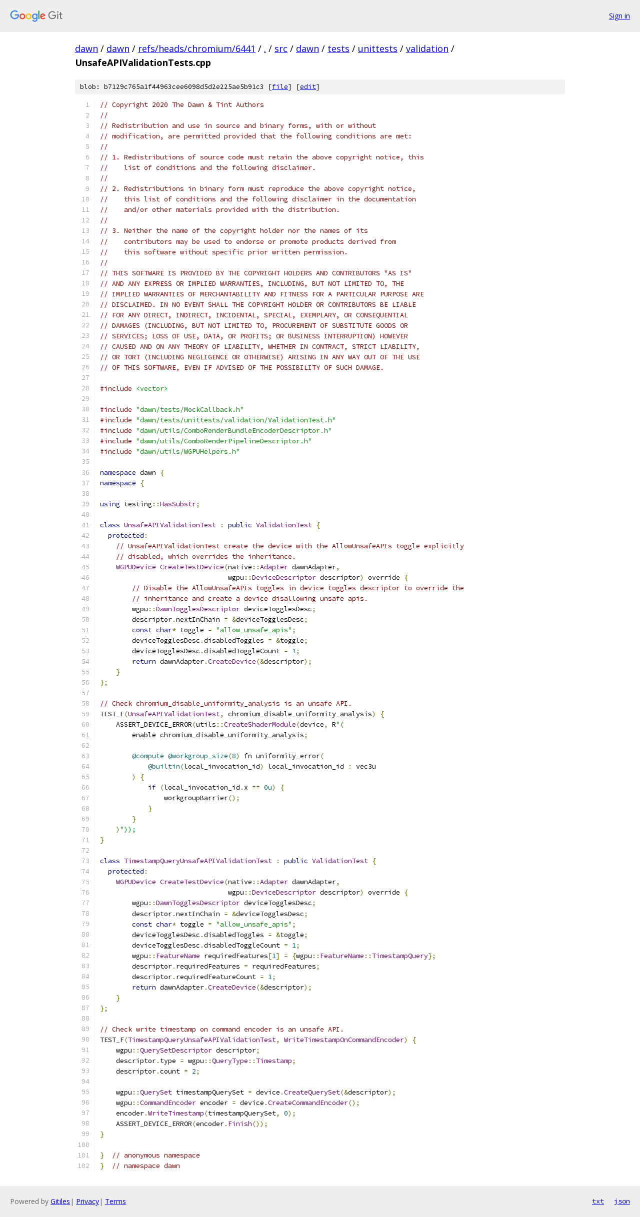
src (281, 48)
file (280, 86)
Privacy (87, 1201)
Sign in (619, 15)
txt (598, 1201)
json (622, 1201)
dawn (86, 48)
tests (339, 48)
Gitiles (60, 1201)
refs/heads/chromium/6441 (197, 48)
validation (427, 48)
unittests (378, 48)
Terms (115, 1201)
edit (308, 86)
